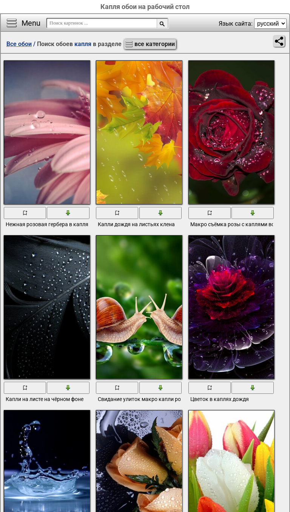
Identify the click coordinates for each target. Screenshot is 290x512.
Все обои (19, 44)
